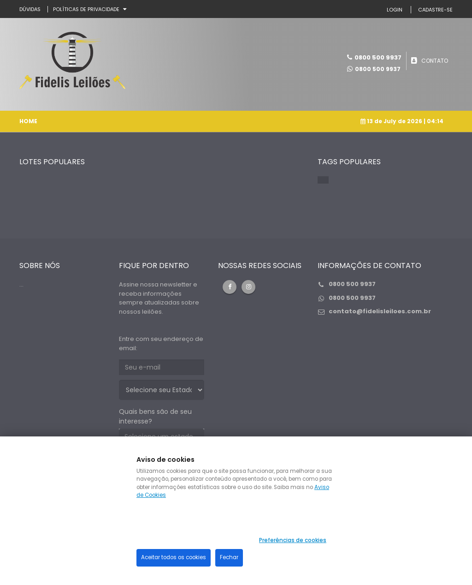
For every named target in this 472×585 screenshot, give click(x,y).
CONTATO (434, 60)
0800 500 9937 (378, 68)
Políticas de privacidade (86, 9)
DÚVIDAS (30, 9)
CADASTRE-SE (435, 9)
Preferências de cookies (292, 540)
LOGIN (394, 9)
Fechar (229, 557)
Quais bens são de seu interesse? (155, 415)
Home (28, 121)
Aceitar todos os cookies (173, 557)
